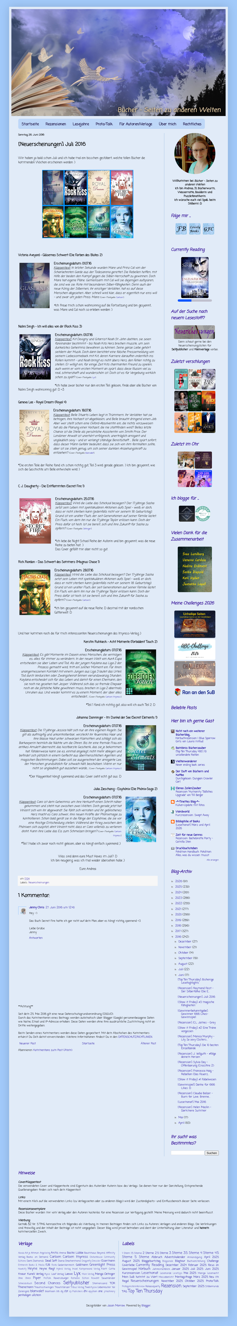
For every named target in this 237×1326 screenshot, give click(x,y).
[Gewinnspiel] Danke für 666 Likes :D (196, 1086)
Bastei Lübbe (75, 1253)
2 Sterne (148, 1253)
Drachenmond (73, 1261)
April (181, 1123)
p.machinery (109, 1291)
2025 (179, 887)
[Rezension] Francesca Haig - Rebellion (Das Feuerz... (196, 1072)
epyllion (93, 1291)
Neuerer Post (27, 1044)
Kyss (47, 1274)
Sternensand (100, 1283)
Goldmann (82, 1265)
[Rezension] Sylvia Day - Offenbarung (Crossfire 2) (196, 1064)
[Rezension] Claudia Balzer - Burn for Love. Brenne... (195, 1095)
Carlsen (119, 297)
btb (58, 1291)
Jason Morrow (116, 1306)
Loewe (69, 1274)
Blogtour (180, 1261)
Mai (181, 1118)
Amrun (35, 1253)
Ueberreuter (104, 1287)
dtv (86, 1291)
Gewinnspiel (129, 1269)
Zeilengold (23, 1291)
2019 (178, 920)
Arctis (54, 1253)
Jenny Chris (36, 908)
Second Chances (47, 1283)
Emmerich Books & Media (31, 1265)
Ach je (27, 1253)
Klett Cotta (108, 1269)
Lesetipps (177, 1273)
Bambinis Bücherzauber (191, 748)
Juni (181, 975)
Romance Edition (80, 1278)
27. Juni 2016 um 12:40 (60, 908)
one (100, 1291)
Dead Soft (51, 1261)
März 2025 (200, 1277)
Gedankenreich (66, 1265)
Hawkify (22, 1269)
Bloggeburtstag (151, 1261)
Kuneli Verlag (35, 1274)
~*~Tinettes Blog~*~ (187, 802)
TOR (112, 1283)
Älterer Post (148, 1044)
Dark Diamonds (35, 1261)
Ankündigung (194, 1257)
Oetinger (87, 528)
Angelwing (45, 1253)
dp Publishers (76, 1291)
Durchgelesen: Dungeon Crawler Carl (194, 780)
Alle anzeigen (213, 860)
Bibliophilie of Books (188, 822)
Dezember (185, 942)
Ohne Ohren (24, 1278)
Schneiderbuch (25, 1283)
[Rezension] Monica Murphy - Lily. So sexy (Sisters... (196, 1038)
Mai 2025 (190, 1273)
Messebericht (166, 1277)
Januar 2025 (180, 1269)
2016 (178, 937)
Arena (62, 1253)
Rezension (171, 1286)
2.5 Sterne (161, 1253)
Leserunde (165, 1273)
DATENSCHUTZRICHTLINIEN (135, 1037)
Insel (75, 1269)
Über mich (167, 124)
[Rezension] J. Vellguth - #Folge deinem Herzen (197, 1055)
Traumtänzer (62, 1287)
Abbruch (157, 1257)
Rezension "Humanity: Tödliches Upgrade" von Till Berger (194, 793)
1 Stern (126, 1253)
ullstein (36, 1295)
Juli (181, 969)
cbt (66, 1291)
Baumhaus (90, 1253)
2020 (179, 915)
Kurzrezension (131, 1273)
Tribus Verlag (77, 1287)
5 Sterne (142, 1257)
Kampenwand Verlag (89, 1269)
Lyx (93, 377)
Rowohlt (95, 1278)
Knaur (22, 1274)
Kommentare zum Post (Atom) (52, 1050)
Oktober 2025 (194, 1281)
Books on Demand (37, 1257)
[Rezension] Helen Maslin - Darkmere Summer (194, 1109)
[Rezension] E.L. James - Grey (197, 1023)
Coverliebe (128, 1265)
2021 (178, 909)
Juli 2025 (197, 1269)
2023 (179, 898)
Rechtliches (192, 124)
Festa (54, 1265)
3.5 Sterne (191, 1252)
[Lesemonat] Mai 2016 (192, 1102)
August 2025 (131, 1261)
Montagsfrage (183, 1277)
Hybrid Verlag (64, 1269)
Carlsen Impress (113, 696)
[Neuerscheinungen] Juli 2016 (196, 997)
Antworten (36, 938)
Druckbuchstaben (187, 848)
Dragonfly (86, 1261)
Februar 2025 (197, 1265)
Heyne (32, 1268)
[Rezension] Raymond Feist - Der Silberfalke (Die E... (196, 990)
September (185, 958)
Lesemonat (150, 1272)
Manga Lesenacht (208, 1273)
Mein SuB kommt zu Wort (139, 1277)
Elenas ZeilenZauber (188, 788)
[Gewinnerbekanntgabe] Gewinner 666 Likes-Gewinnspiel (193, 1014)
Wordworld (182, 812)
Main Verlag (88, 1274)
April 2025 (211, 1257)
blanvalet (89, 453)
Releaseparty (152, 1286)
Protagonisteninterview (133, 1286)
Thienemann (25, 1287)
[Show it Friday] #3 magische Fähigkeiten (196, 1004)
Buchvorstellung (196, 1261)
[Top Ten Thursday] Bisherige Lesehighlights (196, 981)
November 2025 (172, 1281)
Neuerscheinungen (38, 882)
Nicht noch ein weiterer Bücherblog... (190, 733)
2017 (178, 931)
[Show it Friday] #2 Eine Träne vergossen (197, 1029)
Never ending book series (190, 765)
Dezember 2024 (176, 1265)
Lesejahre (81, 124)
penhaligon (24, 1295)
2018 (178, 926)
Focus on (213, 1265)
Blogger (146, 1306)
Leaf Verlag (57, 1274)
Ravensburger (61, 1278)
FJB (48, 1265)
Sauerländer (108, 1278)
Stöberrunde (212, 1286)
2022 (179, 904)
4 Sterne (207, 1252)
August (183, 964)
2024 (179, 893)
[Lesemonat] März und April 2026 (193, 827)
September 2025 (193, 1286)
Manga (99, 1274)
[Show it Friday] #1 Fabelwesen (197, 1080)
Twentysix (91, 1287)
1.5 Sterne (136, 1253)
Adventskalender (175, 1257)
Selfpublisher (76, 1283)
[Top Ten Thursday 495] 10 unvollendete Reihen (191, 753)
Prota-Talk (104, 124)
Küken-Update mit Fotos (190, 805)
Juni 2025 (212, 1269)
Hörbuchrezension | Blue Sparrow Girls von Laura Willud (195, 740)
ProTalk (47, 1278)
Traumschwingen (44, 1287)
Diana (61, 1261)
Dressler (96, 1261)
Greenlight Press (102, 1264)
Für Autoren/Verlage (135, 124)
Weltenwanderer (186, 762)
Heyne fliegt (47, 1269)
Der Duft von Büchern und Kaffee (192, 773)
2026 (179, 881)
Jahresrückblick (161, 1269)
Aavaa (21, 1253)
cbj (62, 1291)
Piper (37, 1278)
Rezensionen (56, 124)
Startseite (30, 124)
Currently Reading (150, 1265)
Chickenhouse (96, 1257)
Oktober (183, 953)
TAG (124, 1292)
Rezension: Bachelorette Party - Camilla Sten (194, 840)
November (185, 947)
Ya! (113, 1287)
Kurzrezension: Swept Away (192, 815)
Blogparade (167, 1261)
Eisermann (108, 1261)
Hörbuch (144, 1268)
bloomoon (50, 1291)
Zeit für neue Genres (189, 835)
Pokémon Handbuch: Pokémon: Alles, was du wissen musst (194, 853)
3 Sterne (175, 1252)
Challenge (213, 1261)
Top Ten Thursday (145, 1291)
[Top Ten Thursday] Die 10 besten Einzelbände (198, 1047)
